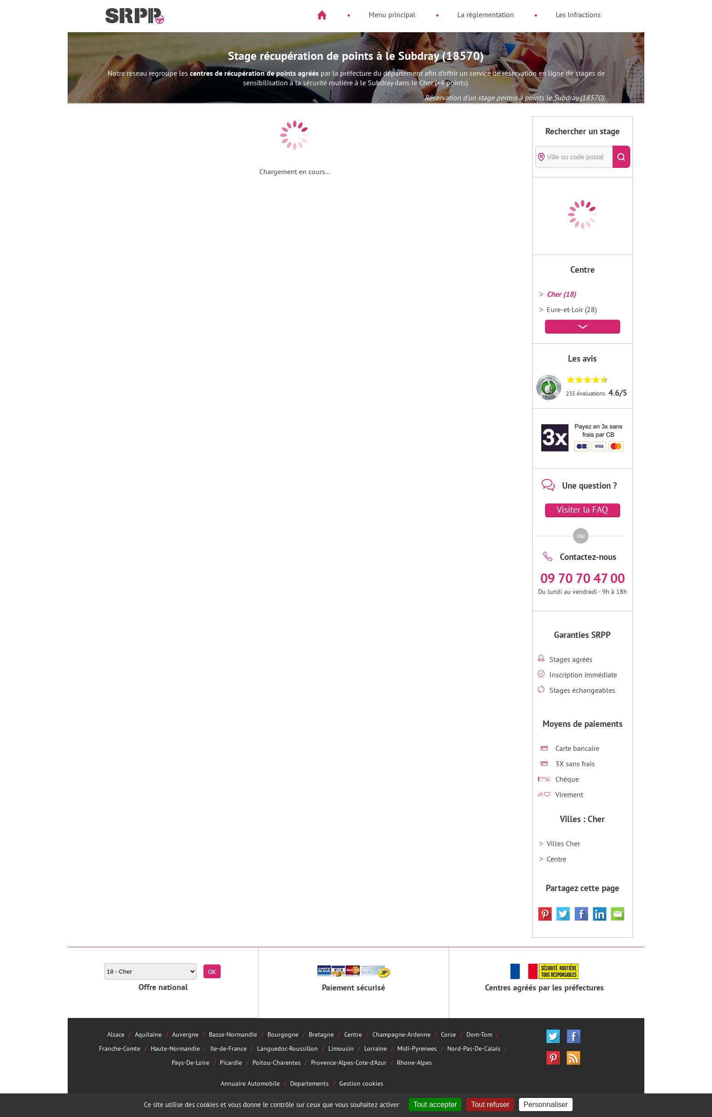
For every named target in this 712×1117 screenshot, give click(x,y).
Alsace (115, 1034)
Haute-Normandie (175, 1048)
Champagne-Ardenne (401, 1034)
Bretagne (321, 1034)
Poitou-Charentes (276, 1062)
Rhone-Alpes (414, 1062)
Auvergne (185, 1034)
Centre (556, 858)
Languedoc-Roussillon (287, 1048)
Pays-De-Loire (190, 1062)
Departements (309, 1083)
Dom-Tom (479, 1034)
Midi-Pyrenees (417, 1048)
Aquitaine (148, 1034)
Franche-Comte (119, 1048)
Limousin (341, 1048)
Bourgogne (282, 1034)
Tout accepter (435, 1104)
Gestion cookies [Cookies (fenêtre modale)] (361, 1083)
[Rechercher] (621, 157)
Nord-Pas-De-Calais (473, 1048)
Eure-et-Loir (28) (572, 309)
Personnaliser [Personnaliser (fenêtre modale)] (546, 1104)
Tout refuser (490, 1104)
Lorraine (375, 1048)
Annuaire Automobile (250, 1083)
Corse (448, 1034)
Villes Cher (563, 843)
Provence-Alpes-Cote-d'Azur (348, 1062)
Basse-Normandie (233, 1034)
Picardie (231, 1062)
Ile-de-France (228, 1048)
